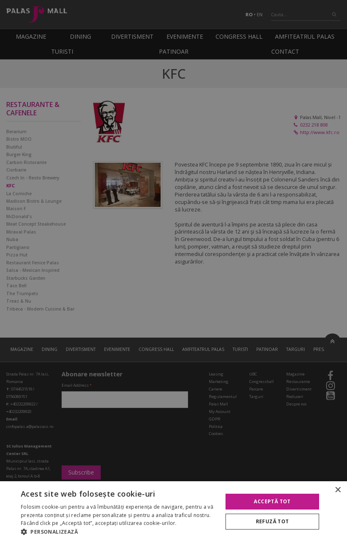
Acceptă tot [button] (272, 501)
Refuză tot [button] (272, 521)
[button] (119, 531)
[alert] (173, 271)
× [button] (338, 490)
